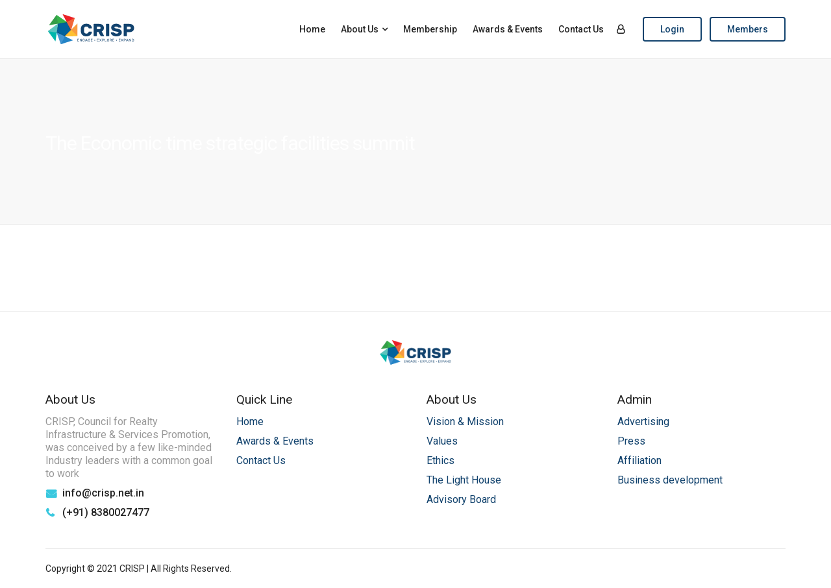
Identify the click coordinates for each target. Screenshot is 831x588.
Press (631, 441)
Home (312, 29)
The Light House (464, 480)
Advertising (643, 421)
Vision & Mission (465, 421)
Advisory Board (461, 499)
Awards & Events (508, 29)
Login (672, 29)
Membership (430, 29)
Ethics (440, 460)
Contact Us (581, 29)
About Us (359, 29)
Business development (670, 480)
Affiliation (639, 460)
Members (747, 29)
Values (442, 441)
